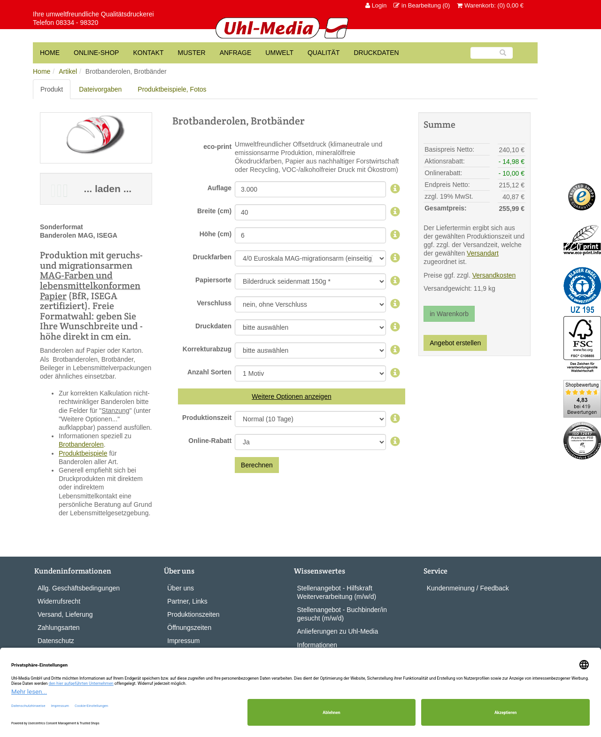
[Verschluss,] (395, 304)
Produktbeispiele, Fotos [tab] (172, 89)
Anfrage (236, 52)
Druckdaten (376, 52)
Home (41, 71)
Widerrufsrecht (59, 601)
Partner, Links (187, 601)
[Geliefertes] (395, 327)
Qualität (323, 52)
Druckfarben (212, 257)
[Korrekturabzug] (395, 350)
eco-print (217, 146)
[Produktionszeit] (395, 419)
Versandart (483, 253)
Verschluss (214, 303)
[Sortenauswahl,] (395, 373)
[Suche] (491, 53)
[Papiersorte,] (395, 281)
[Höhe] (395, 235)
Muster (192, 52)
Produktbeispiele (83, 453)
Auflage (219, 188)
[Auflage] (395, 189)
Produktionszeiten (193, 614)
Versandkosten (494, 275)
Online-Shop (96, 52)
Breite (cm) (214, 211)
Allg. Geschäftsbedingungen (79, 588)
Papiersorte (213, 280)
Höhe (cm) (215, 234)
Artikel (68, 71)
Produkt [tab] (51, 89)
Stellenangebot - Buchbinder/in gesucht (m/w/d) (342, 614)
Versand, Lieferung (65, 614)
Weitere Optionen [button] (277, 396)
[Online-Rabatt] (395, 442)
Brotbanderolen (81, 444)
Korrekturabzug (207, 349)
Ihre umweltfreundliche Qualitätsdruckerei (93, 14)
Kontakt (148, 52)
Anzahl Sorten (209, 372)
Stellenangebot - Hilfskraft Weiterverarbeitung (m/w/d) (337, 592)
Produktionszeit (206, 417)
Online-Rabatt (209, 440)
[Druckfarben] (395, 258)
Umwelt (279, 52)
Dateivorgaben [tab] (100, 89)
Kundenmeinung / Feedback (468, 588)
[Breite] (395, 212)
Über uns (180, 588)
